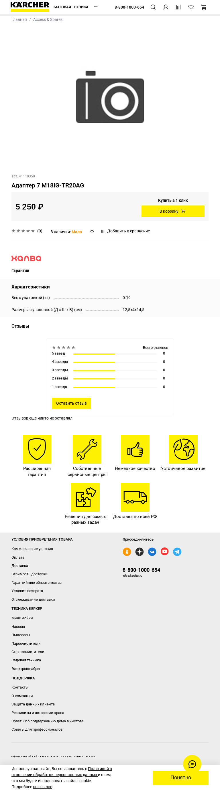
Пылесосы (20, 635)
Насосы (18, 626)
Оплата (17, 557)
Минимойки (22, 618)
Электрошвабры (25, 669)
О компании (22, 696)
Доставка (19, 565)
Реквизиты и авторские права (37, 713)
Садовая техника (26, 660)
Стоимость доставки (29, 574)
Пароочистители (26, 643)
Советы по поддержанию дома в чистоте (47, 721)
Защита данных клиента (33, 704)
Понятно (180, 777)
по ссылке (42, 786)
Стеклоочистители (27, 652)
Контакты (19, 687)
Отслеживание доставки (33, 599)
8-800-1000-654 (141, 570)
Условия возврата (27, 591)
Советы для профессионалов (36, 729)
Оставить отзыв (71, 403)
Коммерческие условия (32, 549)
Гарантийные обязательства (36, 582)
